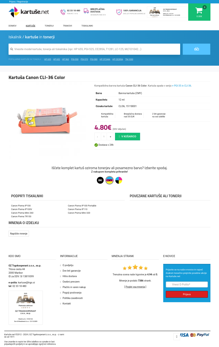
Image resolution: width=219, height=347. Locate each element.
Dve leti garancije (72, 270)
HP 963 (65, 59)
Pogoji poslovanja (72, 292)
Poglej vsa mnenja (135, 286)
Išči (195, 49)
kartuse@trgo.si (26, 282)
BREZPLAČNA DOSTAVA (98, 10)
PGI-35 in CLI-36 (182, 85)
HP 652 (56, 59)
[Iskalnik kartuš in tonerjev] (94, 49)
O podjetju (68, 265)
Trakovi (67, 25)
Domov (12, 25)
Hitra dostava (70, 276)
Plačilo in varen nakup (74, 287)
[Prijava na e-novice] (187, 284)
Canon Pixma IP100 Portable (82, 205)
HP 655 (47, 59)
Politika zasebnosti (73, 298)
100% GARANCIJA (132, 10)
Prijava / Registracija (18, 2)
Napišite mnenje (18, 233)
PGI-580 (94, 59)
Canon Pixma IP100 (21, 205)
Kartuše (30, 25)
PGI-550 (75, 59)
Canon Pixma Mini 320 (79, 213)
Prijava (187, 294)
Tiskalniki (87, 25)
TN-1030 (129, 59)
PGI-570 (84, 59)
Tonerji (49, 25)
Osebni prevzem (71, 281)
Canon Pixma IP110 (77, 209)
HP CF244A (105, 59)
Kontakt (67, 303)
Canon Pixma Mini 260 (22, 213)
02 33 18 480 (73, 10)
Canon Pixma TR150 (21, 216)
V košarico (127, 136)
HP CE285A (117, 59)
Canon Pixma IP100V (21, 209)
